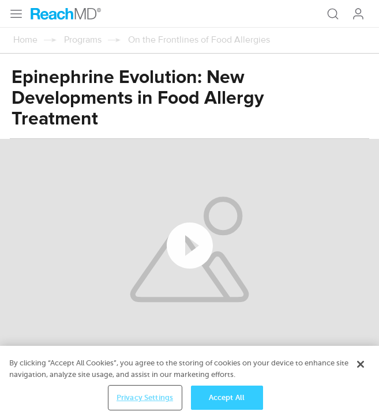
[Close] (360, 371)
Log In (358, 14)
